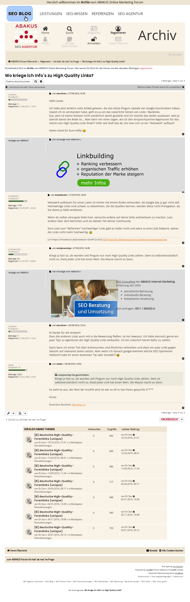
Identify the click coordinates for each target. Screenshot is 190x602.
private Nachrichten (69, 41)
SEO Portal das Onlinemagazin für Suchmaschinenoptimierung (135, 239)
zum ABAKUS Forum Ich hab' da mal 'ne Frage (30, 559)
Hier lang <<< (79, 404)
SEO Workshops (101, 581)
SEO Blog (49, 581)
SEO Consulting (125, 281)
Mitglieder (94, 30)
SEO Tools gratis (160, 581)
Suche (69, 30)
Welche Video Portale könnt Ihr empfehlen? (161, 87)
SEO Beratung (116, 581)
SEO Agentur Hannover (33, 581)
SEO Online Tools (63, 581)
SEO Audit (146, 581)
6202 (19, 374)
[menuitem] (175, 54)
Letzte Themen (118, 40)
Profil (45, 40)
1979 (19, 205)
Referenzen (103, 13)
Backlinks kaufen (132, 581)
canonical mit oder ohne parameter (27, 87)
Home (45, 30)
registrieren (146, 68)
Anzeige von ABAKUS (18, 140)
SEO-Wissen (77, 13)
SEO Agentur (130, 13)
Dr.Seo (42, 442)
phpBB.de (179, 573)
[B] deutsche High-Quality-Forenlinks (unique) (53, 437)
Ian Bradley (178, 566)
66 (18, 258)
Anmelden (93, 40)
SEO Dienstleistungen (82, 581)
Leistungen (51, 13)
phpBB (149, 569)
